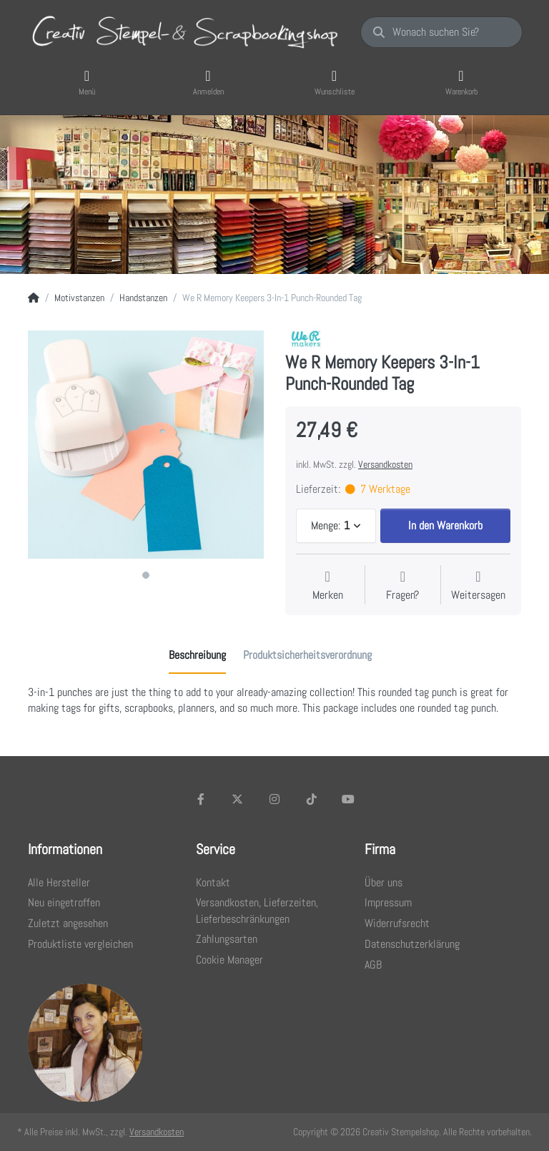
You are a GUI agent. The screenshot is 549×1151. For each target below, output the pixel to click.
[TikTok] (311, 799)
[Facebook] (201, 799)
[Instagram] (274, 799)
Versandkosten (385, 464)
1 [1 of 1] (145, 575)
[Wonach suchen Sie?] (441, 32)
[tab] (197, 656)
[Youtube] (348, 799)
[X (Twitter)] (238, 799)
